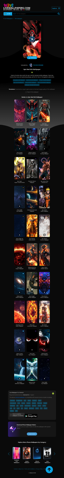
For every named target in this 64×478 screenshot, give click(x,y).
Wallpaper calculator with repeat (32, 85)
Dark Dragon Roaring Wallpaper (44, 153)
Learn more (32, 434)
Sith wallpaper (18, 18)
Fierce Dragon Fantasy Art (32, 124)
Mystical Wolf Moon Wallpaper (44, 354)
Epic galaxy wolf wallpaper (19, 80)
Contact (16, 469)
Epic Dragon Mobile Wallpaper (32, 296)
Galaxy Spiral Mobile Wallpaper (19, 296)
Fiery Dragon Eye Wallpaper (19, 153)
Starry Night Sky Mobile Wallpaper (19, 239)
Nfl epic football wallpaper (45, 80)
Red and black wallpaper (31, 82)
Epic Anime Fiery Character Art (44, 182)
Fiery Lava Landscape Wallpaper (32, 325)
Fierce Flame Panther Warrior (44, 268)
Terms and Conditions (29, 469)
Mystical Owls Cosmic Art (32, 383)
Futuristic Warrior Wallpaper (32, 182)
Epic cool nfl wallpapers (19, 82)
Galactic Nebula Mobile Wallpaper (32, 153)
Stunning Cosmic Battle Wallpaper (19, 325)
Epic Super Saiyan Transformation (19, 182)
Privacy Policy (39, 469)
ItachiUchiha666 (36, 65)
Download (32, 58)
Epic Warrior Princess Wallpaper (44, 239)
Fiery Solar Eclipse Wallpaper (19, 268)
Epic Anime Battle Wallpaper (44, 210)
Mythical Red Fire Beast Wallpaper (32, 268)
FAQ (45, 469)
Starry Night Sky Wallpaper (19, 210)
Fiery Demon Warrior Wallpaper (44, 296)
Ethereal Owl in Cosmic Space (19, 124)
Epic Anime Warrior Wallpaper (44, 325)
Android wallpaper (20, 397)
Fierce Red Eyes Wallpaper (32, 354)
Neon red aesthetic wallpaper (44, 82)
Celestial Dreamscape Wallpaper (32, 210)
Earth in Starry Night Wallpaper (19, 354)
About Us (21, 469)
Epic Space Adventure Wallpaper (19, 383)
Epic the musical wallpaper (32, 80)
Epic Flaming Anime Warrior (32, 239)
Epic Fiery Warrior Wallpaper (44, 124)
